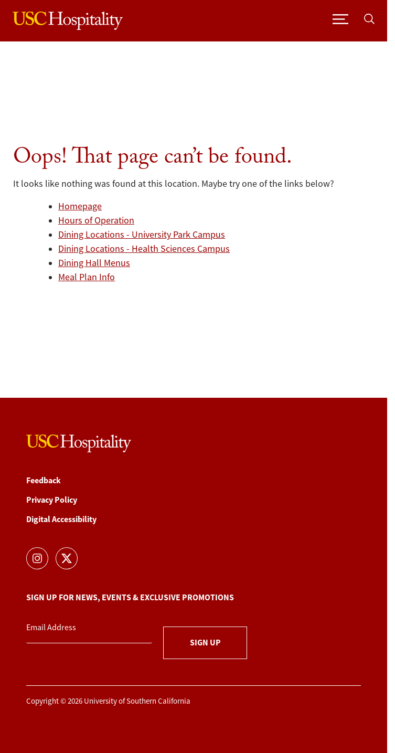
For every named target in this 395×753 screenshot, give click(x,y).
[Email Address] (89, 628)
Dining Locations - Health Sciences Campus (144, 248)
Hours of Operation (96, 220)
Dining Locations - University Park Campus (141, 234)
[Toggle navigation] (340, 18)
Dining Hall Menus (94, 263)
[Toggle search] (369, 18)
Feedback (43, 480)
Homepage (80, 206)
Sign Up (205, 642)
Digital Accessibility (61, 519)
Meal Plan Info (86, 277)
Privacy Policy (51, 499)
